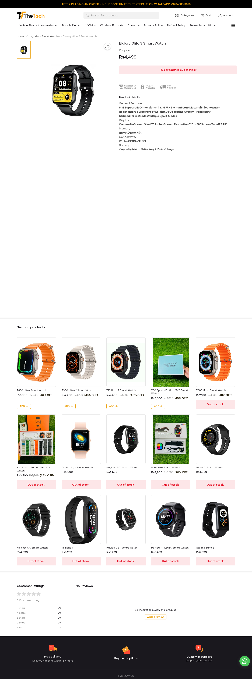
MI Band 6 (68, 547)
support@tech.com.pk (199, 660)
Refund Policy (176, 25)
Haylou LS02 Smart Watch (122, 467)
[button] (24, 50)
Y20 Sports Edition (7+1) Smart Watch (35, 469)
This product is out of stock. (178, 69)
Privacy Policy (153, 25)
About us (134, 25)
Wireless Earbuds (111, 25)
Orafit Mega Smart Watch (77, 467)
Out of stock (215, 404)
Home (20, 36)
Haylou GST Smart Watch (122, 547)
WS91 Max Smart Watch (165, 467)
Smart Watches (51, 36)
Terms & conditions (203, 25)
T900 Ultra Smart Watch (211, 390)
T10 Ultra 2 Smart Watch (121, 390)
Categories (33, 36)
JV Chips (90, 25)
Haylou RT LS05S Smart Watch (170, 547)
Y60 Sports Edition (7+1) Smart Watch (169, 392)
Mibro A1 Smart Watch (209, 467)
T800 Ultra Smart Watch (32, 390)
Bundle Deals (71, 25)
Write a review (155, 616)
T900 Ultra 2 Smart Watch (77, 390)
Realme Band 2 (205, 547)
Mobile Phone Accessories (38, 25)
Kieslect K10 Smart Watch (32, 547)
